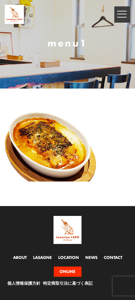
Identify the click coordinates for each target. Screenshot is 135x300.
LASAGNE (42, 258)
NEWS (91, 258)
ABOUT (20, 258)
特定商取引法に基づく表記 (68, 284)
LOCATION (68, 258)
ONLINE (67, 272)
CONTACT (113, 258)
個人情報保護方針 (23, 284)
